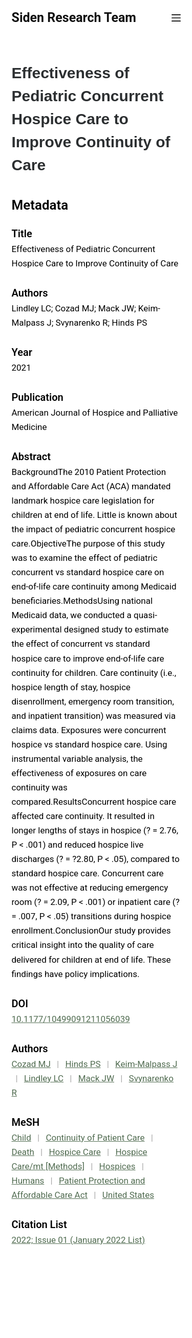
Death (23, 1152)
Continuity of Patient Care (95, 1137)
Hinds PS (82, 1064)
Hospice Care (74, 1152)
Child (21, 1137)
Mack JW (96, 1078)
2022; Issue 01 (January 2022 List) (78, 1240)
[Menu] (176, 17)
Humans (28, 1180)
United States (128, 1195)
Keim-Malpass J (146, 1064)
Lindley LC (43, 1078)
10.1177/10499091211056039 (71, 1019)
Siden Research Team (74, 17)
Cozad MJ (31, 1064)
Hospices (117, 1166)
